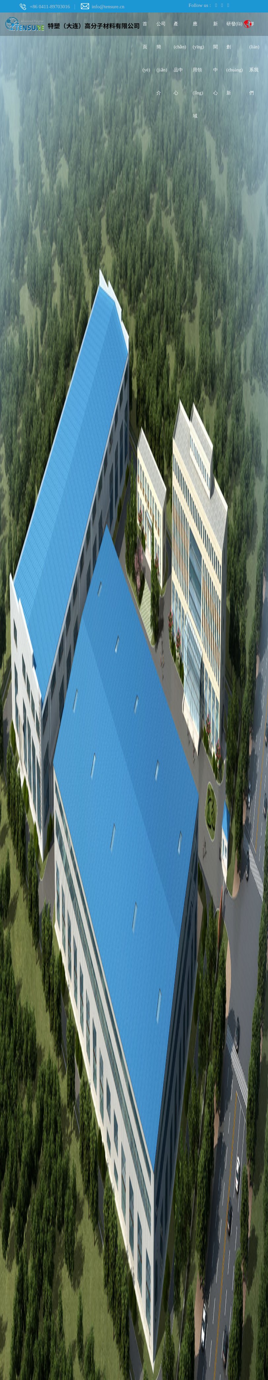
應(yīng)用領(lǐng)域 (198, 28)
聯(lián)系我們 (254, 28)
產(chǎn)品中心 (180, 28)
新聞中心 (215, 28)
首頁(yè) (146, 28)
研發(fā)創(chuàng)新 (234, 28)
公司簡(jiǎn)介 (161, 28)
